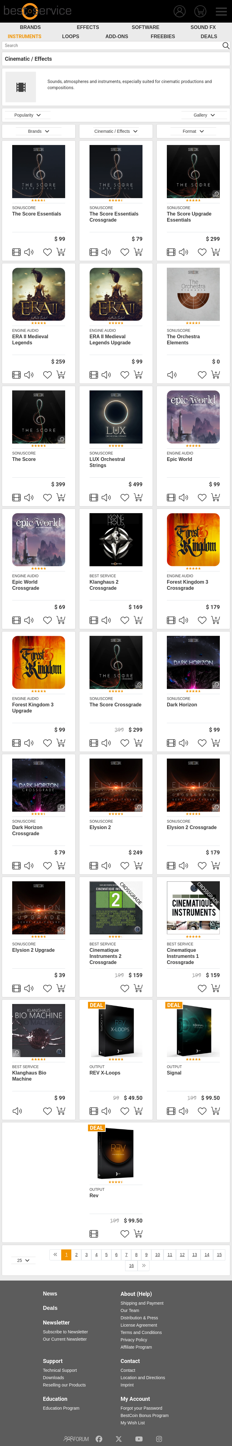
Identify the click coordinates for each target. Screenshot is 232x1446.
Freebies (163, 36)
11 (169, 1254)
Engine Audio (25, 330)
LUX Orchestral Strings (107, 462)
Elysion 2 (100, 827)
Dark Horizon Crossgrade (27, 830)
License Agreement (139, 1325)
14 (207, 1254)
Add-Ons (116, 36)
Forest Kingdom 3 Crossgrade (187, 585)
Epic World (179, 459)
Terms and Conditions (141, 1332)
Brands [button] (38, 131)
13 (194, 1254)
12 (182, 1254)
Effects (88, 27)
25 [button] (23, 1260)
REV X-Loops (105, 1072)
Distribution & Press (139, 1317)
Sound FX (203, 27)
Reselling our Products (64, 1385)
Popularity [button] (27, 115)
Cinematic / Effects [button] (116, 131)
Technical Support (60, 1370)
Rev (94, 1195)
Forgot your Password (141, 1408)
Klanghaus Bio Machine (29, 1076)
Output (97, 1067)
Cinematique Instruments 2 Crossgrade (105, 956)
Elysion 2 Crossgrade (192, 827)
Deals (209, 36)
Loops (70, 36)
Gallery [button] (204, 115)
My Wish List (133, 1422)
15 (219, 1254)
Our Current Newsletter (65, 1339)
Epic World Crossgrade (25, 585)
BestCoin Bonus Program (145, 1415)
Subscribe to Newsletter (65, 1331)
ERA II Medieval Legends (30, 339)
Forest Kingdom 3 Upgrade (33, 707)
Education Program (61, 1408)
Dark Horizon (182, 704)
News (50, 1294)
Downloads (53, 1377)
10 (157, 1254)
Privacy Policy (134, 1339)
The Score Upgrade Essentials (189, 217)
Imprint (127, 1385)
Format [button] (193, 131)
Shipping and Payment (142, 1303)
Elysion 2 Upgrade (33, 950)
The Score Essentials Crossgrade (114, 217)
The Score (24, 459)
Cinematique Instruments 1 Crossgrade (183, 956)
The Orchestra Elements (183, 339)
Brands (30, 27)
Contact (128, 1370)
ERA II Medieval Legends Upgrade (110, 339)
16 (131, 1265)
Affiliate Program (136, 1347)
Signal (174, 1072)
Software (146, 27)
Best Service (103, 576)
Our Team (130, 1310)
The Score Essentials (36, 213)
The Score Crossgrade (116, 704)
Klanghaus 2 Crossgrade (104, 585)
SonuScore (24, 208)
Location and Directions (143, 1377)
